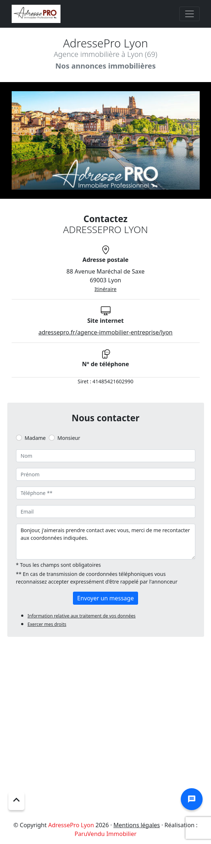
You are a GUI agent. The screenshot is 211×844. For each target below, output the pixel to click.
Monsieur (69, 437)
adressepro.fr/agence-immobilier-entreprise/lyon (105, 332)
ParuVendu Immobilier (105, 834)
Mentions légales (136, 825)
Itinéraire (105, 289)
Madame (35, 437)
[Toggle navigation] (189, 14)
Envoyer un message (105, 598)
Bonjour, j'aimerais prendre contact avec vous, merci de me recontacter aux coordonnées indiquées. (105, 542)
